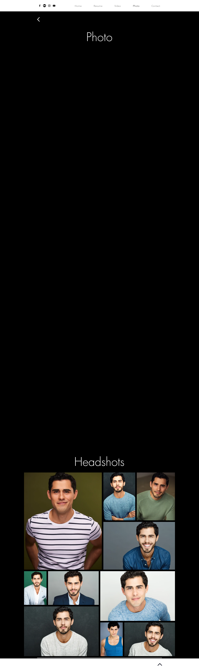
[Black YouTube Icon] (54, 5)
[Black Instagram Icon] (49, 5)
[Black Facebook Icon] (39, 5)
